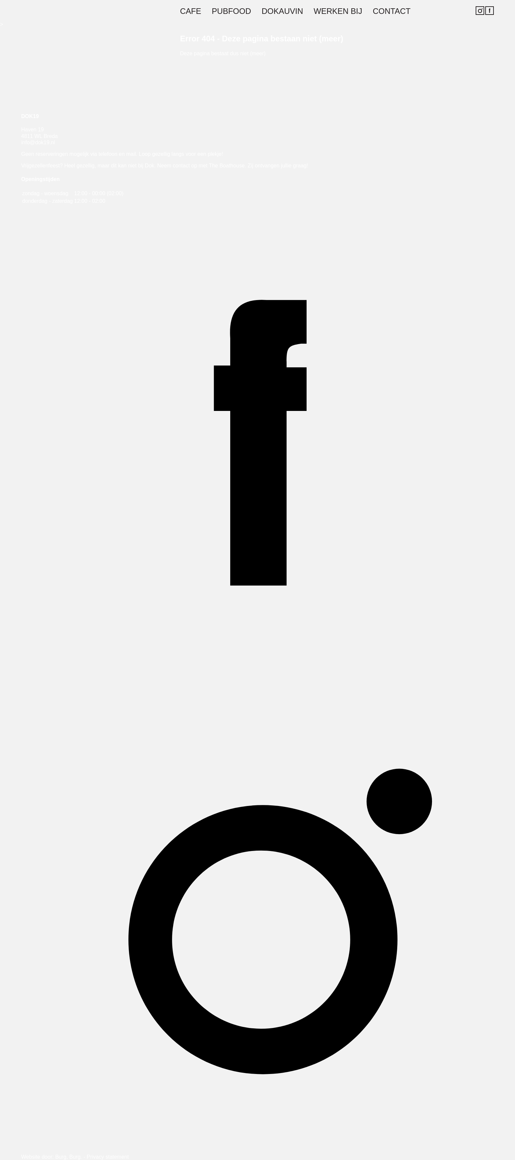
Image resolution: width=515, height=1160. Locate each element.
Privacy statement (108, 1157)
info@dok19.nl (38, 142)
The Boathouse (227, 165)
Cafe (190, 11)
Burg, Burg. (68, 1157)
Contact (391, 11)
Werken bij (338, 11)
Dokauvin (282, 11)
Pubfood (231, 11)
